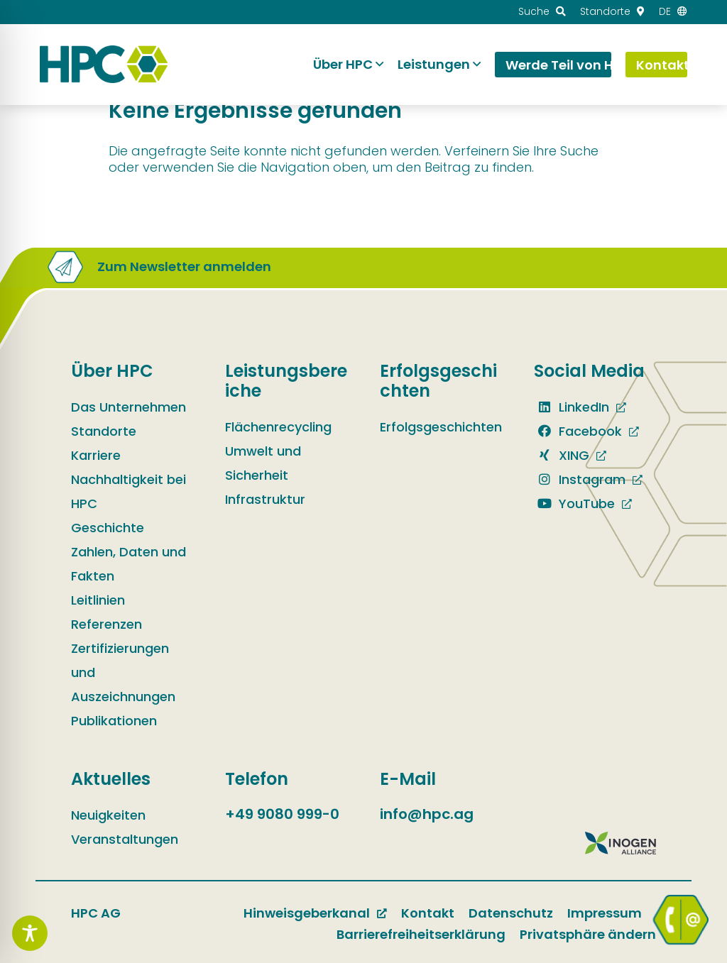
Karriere (96, 455)
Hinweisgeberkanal (307, 913)
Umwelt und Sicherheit (263, 463)
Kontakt (427, 913)
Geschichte (107, 527)
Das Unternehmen (128, 407)
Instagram (579, 479)
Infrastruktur (265, 499)
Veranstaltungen (124, 839)
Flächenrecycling (278, 427)
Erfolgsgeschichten (441, 427)
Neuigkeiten (108, 815)
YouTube (574, 503)
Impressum (604, 913)
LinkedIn (571, 407)
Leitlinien (98, 600)
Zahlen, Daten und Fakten (128, 564)
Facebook (578, 431)
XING (561, 455)
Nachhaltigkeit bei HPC (128, 491)
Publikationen (114, 721)
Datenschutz (511, 913)
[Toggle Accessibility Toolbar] (30, 933)
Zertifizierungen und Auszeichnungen (123, 672)
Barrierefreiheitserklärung (421, 934)
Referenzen (106, 624)
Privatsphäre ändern (588, 934)
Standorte (103, 431)
